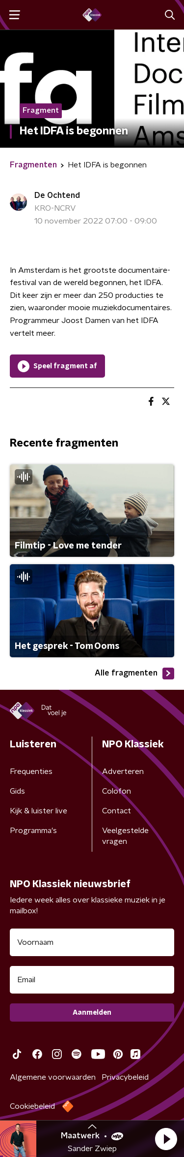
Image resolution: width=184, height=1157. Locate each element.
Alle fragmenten (134, 673)
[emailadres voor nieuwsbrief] (92, 980)
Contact (116, 811)
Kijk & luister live (38, 811)
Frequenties (31, 771)
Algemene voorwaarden (53, 1077)
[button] (166, 1139)
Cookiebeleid (32, 1106)
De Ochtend (57, 195)
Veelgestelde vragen (125, 836)
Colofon (116, 791)
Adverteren (123, 771)
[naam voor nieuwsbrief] (92, 942)
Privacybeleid (125, 1077)
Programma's (33, 831)
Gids (17, 791)
